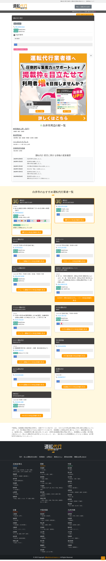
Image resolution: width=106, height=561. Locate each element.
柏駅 (19, 131)
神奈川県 (43, 500)
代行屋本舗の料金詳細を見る (74, 357)
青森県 (15, 475)
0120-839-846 (19, 376)
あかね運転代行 (19, 370)
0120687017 (61, 378)
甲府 (70, 489)
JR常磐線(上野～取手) (21, 129)
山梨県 (70, 487)
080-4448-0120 (62, 285)
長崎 (70, 526)
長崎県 (70, 524)
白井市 (19, 23)
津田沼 (60, 489)
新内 (15, 544)
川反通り (16, 491)
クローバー (60, 240)
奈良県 (15, 538)
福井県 (70, 483)
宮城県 (15, 484)
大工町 (43, 471)
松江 (43, 521)
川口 (46, 484)
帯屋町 (43, 553)
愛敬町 (71, 521)
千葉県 (85, 11)
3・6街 (27, 471)
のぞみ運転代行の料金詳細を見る (74, 330)
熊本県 (70, 529)
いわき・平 (24, 500)
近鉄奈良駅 (22, 539)
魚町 (27, 535)
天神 (77, 517)
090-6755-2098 (62, 206)
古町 (70, 471)
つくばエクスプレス (20, 142)
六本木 (53, 495)
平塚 (53, 501)
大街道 (43, 548)
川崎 (50, 501)
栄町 (41, 491)
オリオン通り (45, 475)
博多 (70, 517)
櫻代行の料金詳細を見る (31, 232)
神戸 (23, 535)
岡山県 (42, 524)
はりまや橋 (49, 553)
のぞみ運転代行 (62, 308)
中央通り (71, 493)
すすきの (16, 471)
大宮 (43, 484)
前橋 (43, 480)
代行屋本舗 (60, 341)
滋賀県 (15, 520)
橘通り (77, 539)
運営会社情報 (68, 458)
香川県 (42, 542)
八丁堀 (43, 530)
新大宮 (16, 539)
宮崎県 (70, 538)
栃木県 (42, 474)
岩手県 (15, 480)
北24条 (22, 471)
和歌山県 (15, 542)
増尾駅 (27, 138)
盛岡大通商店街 (18, 482)
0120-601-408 (19, 403)
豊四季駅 (16, 138)
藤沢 (46, 503)
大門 (22, 473)
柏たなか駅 (27, 144)
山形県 (15, 493)
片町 (70, 484)
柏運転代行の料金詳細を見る (74, 388)
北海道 (15, 469)
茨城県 (42, 469)
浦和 (50, 484)
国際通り (75, 548)
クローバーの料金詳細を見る (74, 261)
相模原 (60, 501)
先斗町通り (23, 526)
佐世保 (74, 526)
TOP (20, 458)
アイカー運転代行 (20, 308)
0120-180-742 (62, 316)
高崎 (46, 480)
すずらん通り (16, 473)
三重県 (15, 515)
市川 (53, 489)
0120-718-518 (19, 320)
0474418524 (19, 248)
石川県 (70, 478)
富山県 (70, 474)
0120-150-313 (19, 351)
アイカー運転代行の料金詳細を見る (31, 334)
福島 (29, 500)
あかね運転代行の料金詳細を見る (31, 386)
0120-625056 (62, 347)
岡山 (43, 526)
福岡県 (70, 515)
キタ (15, 530)
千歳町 (80, 502)
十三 (23, 530)
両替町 (75, 502)
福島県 (15, 498)
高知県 (42, 551)
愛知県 (70, 505)
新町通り (26, 477)
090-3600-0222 (20, 27)
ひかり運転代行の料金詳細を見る (31, 363)
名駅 (73, 507)
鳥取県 (42, 515)
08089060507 (19, 213)
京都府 (15, 524)
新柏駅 (23, 138)
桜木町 (71, 475)
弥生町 (48, 517)
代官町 (47, 521)
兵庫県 (15, 533)
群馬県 (42, 478)
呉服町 (71, 502)
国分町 (16, 486)
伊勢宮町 (52, 521)
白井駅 (20, 151)
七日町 (16, 495)
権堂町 (77, 493)
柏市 (15, 23)
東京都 (42, 493)
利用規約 (42, 458)
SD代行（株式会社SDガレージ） (68, 269)
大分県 (70, 533)
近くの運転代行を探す (30, 458)
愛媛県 (42, 547)
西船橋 (43, 489)
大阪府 (15, 529)
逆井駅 (32, 138)
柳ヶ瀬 (71, 498)
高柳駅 (36, 138)
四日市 (16, 517)
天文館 (71, 544)
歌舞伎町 (42, 497)
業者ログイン (58, 458)
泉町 (51, 475)
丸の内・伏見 (78, 507)
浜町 (78, 526)
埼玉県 (42, 483)
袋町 (81, 493)
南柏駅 (15, 131)
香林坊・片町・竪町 (74, 480)
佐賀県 (70, 520)
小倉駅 (81, 517)
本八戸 (16, 477)
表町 (50, 526)
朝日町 (43, 517)
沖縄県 (70, 547)
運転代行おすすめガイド (77, 11)
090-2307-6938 (19, 277)
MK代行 (16, 395)
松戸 (47, 489)
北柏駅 (22, 131)
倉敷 (46, 526)
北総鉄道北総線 (19, 148)
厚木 (56, 501)
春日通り (75, 489)
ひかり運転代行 (19, 341)
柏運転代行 (60, 370)
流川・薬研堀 (50, 530)
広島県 (42, 529)
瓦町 (43, 544)
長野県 (70, 492)
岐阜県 (70, 496)
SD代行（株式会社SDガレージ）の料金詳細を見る (74, 299)
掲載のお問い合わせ (80, 458)
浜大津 (16, 521)
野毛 (43, 501)
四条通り (16, 526)
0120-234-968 (62, 248)
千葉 (56, 489)
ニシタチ (71, 539)
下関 (43, 535)
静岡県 (70, 501)
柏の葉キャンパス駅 (18, 144)
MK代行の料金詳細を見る (31, 417)
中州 (74, 517)
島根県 (42, 520)
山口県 (42, 533)
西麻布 (43, 495)
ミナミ (19, 530)
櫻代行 (22, 201)
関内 (46, 501)
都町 (70, 535)
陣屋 (33, 500)
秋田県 (15, 489)
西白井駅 (16, 151)
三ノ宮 (16, 535)
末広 (30, 473)
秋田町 (43, 539)
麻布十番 (58, 495)
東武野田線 (17, 135)
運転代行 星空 (18, 18)
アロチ (19, 544)
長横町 (21, 477)
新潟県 (70, 469)
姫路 (20, 535)
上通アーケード (73, 530)
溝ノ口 (42, 503)
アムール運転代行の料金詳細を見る (31, 290)
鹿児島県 (70, 542)
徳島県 (42, 538)
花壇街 (48, 495)
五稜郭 (26, 473)
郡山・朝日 (17, 500)
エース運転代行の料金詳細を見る (31, 261)
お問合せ (49, 458)
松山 (70, 548)
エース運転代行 (19, 240)
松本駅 (85, 493)
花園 (31, 471)
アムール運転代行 (20, 269)
